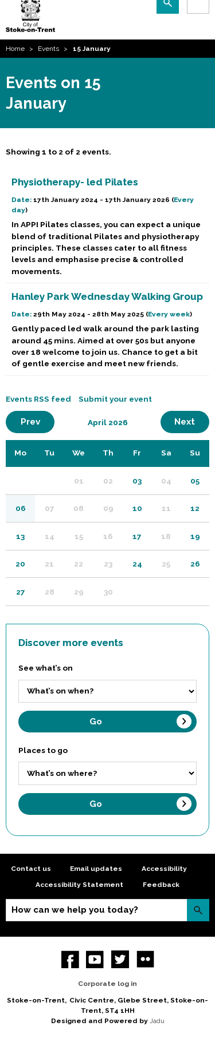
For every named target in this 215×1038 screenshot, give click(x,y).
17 (137, 536)
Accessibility (164, 869)
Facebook (70, 959)
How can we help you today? (74, 910)
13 (20, 536)
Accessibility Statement (79, 885)
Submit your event (115, 398)
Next (191, 421)
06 (20, 508)
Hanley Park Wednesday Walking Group (107, 296)
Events (48, 49)
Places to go (43, 750)
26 (195, 563)
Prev (38, 421)
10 (137, 508)
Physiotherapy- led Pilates (74, 182)
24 (137, 563)
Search (198, 910)
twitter (120, 959)
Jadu (157, 1021)
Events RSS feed (38, 398)
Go (95, 721)
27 (20, 591)
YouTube (95, 959)
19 (195, 536)
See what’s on (45, 667)
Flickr (145, 959)
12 (195, 508)
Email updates (96, 869)
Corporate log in (107, 984)
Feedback (161, 885)
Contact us (31, 869)
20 (20, 563)
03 (137, 480)
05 (195, 480)
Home (15, 49)
